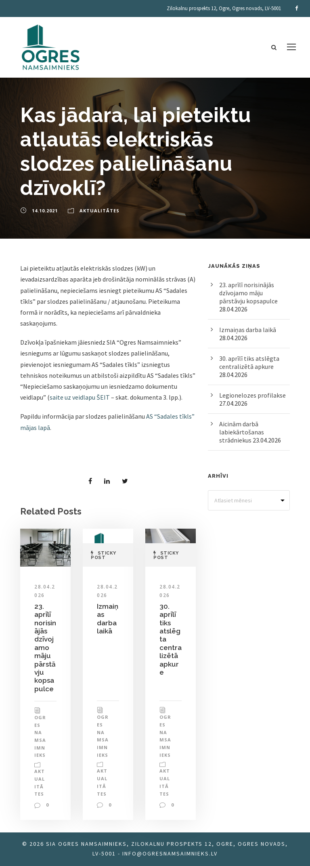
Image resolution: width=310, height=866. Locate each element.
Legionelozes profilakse (252, 395)
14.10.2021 (45, 211)
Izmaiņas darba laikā (107, 618)
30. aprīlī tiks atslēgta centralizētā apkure (249, 362)
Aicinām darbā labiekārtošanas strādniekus (241, 432)
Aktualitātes (99, 211)
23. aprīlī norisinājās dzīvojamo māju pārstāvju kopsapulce (45, 647)
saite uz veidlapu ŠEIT (80, 397)
